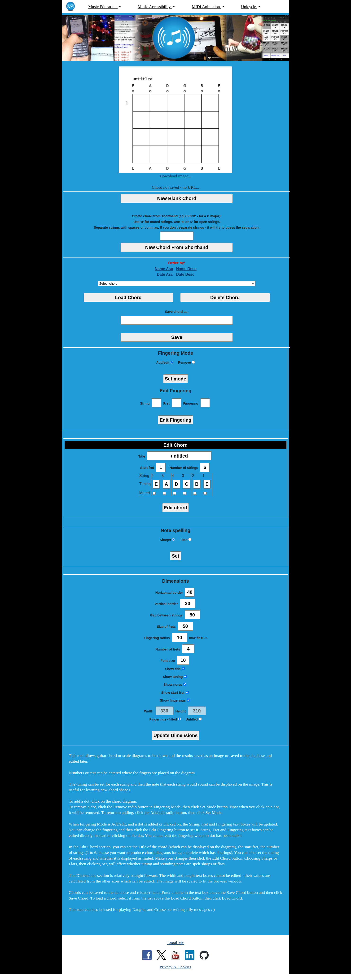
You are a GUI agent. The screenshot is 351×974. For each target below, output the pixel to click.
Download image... (175, 176)
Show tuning (175, 677)
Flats (185, 540)
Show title (175, 669)
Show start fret (175, 692)
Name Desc (186, 269)
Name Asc (164, 269)
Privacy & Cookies (175, 967)
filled (175, 719)
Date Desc (185, 274)
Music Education (103, 6)
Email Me (175, 942)
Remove (186, 362)
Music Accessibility (155, 6)
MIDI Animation (206, 6)
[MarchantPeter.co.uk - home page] (73, 7)
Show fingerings (175, 700)
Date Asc (165, 274)
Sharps (167, 540)
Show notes (174, 684)
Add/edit (164, 362)
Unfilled (193, 719)
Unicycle (249, 6)
